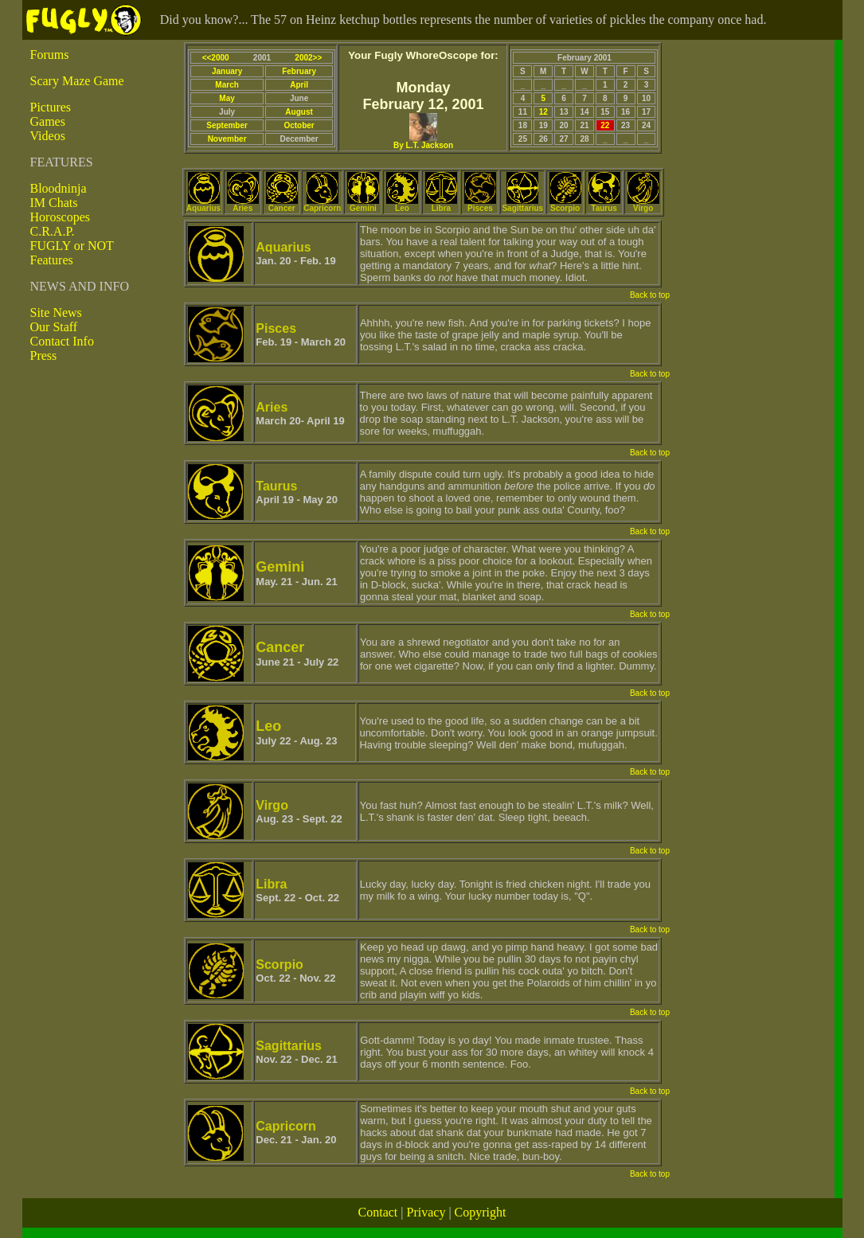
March (226, 84)
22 (604, 125)
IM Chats (54, 202)
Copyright (480, 1212)
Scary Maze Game (77, 81)
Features (51, 260)
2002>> (308, 57)
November (227, 139)
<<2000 (215, 57)
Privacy (426, 1212)
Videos (47, 136)
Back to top (650, 295)
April (299, 84)
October (298, 125)
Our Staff (54, 327)
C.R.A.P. (52, 231)
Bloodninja (58, 188)
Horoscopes (60, 217)
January (227, 71)
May (226, 98)
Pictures (51, 107)
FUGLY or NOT (72, 245)
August (298, 111)
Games (47, 121)
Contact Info (62, 341)
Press (43, 355)
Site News (56, 312)
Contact (378, 1212)
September (227, 125)
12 (543, 111)
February (299, 71)
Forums (49, 54)
